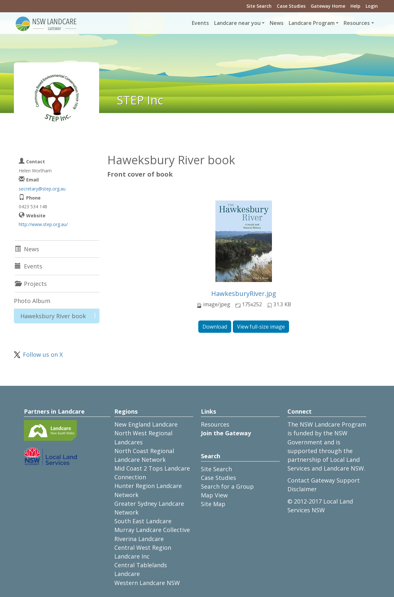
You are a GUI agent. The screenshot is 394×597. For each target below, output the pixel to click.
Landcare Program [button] (312, 23)
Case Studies (291, 6)
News (277, 23)
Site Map (213, 504)
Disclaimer (302, 489)
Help (355, 6)
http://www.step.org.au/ (43, 224)
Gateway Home (328, 6)
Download (214, 326)
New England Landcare (146, 424)
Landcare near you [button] (237, 23)
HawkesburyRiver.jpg (243, 293)
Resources (215, 424)
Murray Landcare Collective (152, 530)
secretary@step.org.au (42, 189)
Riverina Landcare (139, 539)
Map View (214, 495)
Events (200, 23)
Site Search (259, 6)
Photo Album (32, 301)
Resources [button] (357, 23)
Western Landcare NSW (147, 583)
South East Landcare (142, 521)
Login (372, 6)
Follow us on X (43, 354)
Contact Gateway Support (323, 480)
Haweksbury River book (53, 316)
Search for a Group (227, 486)
